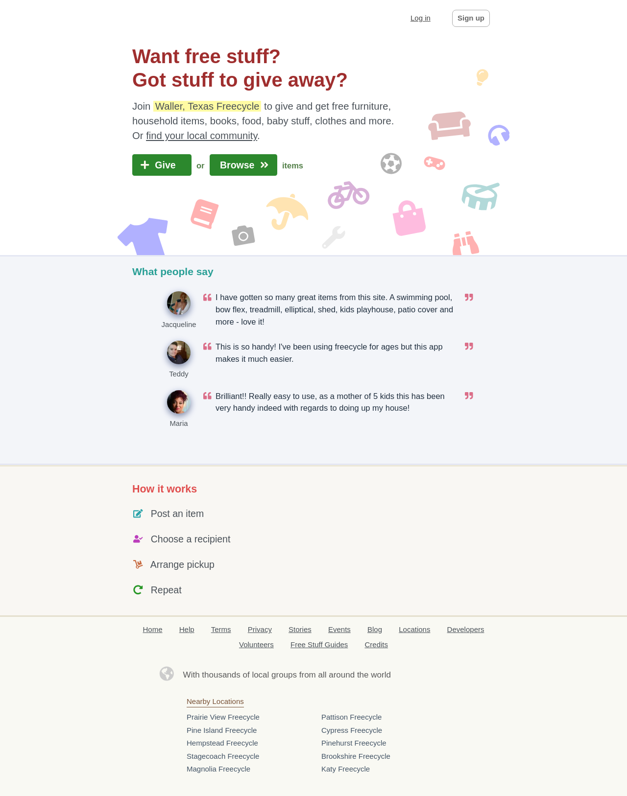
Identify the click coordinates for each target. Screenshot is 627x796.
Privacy (260, 629)
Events (339, 629)
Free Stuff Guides (319, 644)
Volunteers (256, 644)
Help (186, 629)
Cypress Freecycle (351, 730)
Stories (300, 629)
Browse (243, 165)
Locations (414, 629)
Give (162, 165)
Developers (465, 629)
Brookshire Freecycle (355, 756)
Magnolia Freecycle (218, 769)
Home (153, 629)
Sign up (471, 18)
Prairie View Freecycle (223, 717)
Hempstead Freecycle (222, 743)
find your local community (201, 135)
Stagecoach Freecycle (223, 756)
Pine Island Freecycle (222, 730)
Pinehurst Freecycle (353, 743)
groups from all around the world (331, 674)
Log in (420, 18)
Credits (376, 644)
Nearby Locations (215, 701)
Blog (374, 629)
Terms (221, 629)
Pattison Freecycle (351, 717)
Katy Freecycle (345, 769)
